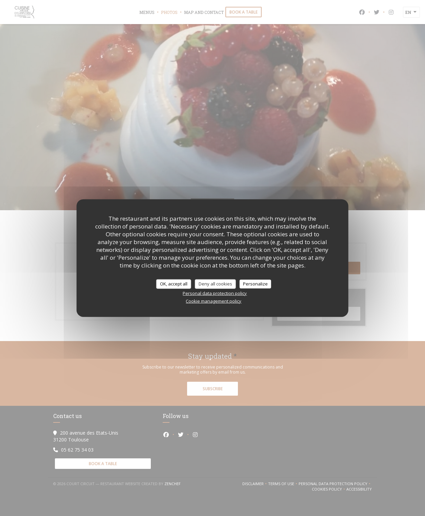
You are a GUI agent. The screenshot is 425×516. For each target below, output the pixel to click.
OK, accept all (173, 284)
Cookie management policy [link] (213, 301)
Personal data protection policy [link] (215, 293)
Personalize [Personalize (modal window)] (255, 284)
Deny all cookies (215, 284)
